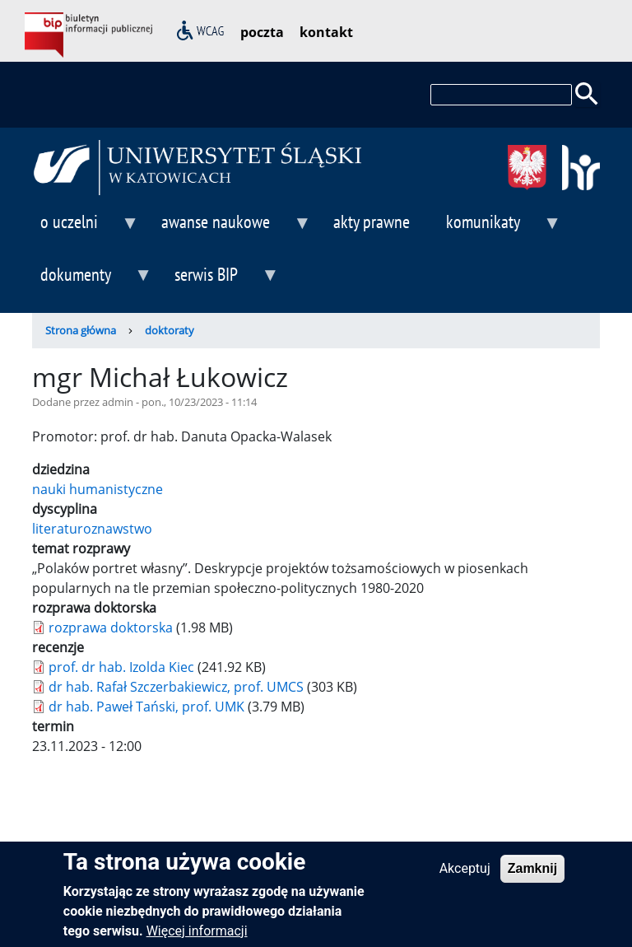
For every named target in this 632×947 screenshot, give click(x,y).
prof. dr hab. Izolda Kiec (121, 667)
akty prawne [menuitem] (371, 221)
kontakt (326, 32)
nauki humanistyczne (97, 489)
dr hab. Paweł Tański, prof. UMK (146, 706)
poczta (262, 32)
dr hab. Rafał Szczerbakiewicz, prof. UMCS (176, 687)
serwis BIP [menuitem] (222, 281)
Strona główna (80, 330)
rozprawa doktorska (111, 627)
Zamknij (532, 877)
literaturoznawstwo (92, 529)
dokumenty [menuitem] (92, 281)
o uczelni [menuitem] (85, 228)
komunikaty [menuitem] (499, 228)
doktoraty (169, 330)
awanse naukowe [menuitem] (232, 228)
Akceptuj (464, 876)
